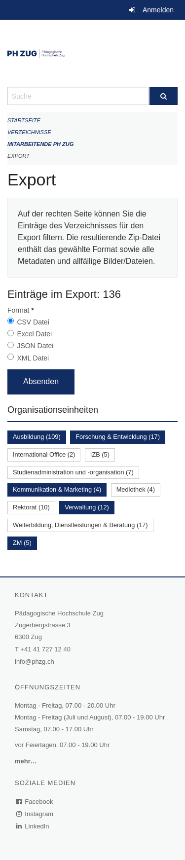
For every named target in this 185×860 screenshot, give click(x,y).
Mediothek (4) (135, 489)
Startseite (23, 120)
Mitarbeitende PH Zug (40, 144)
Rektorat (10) (31, 507)
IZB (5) (100, 454)
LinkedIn (33, 826)
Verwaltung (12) (87, 507)
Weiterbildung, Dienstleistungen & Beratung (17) (80, 525)
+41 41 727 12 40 (45, 649)
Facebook (35, 801)
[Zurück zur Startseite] (92, 53)
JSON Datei (35, 346)
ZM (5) (22, 542)
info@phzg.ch (34, 661)
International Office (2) (44, 454)
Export (18, 156)
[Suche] (163, 96)
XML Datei (33, 358)
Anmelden (158, 10)
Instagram (35, 814)
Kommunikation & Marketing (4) (57, 489)
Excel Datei (34, 334)
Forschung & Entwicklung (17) (117, 436)
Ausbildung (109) (37, 436)
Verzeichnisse (29, 132)
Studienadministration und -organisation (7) (73, 472)
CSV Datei (33, 322)
